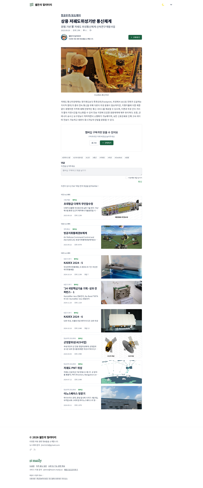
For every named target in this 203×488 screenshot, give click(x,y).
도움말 (32, 466)
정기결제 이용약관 (55, 478)
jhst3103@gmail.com (50, 445)
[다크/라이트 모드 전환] (163, 4)
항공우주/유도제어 (71, 15)
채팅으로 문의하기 (71, 469)
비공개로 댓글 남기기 (135, 178)
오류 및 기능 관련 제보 (56, 466)
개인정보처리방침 (42, 478)
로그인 (94, 142)
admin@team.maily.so (53, 469)
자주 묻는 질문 (41, 466)
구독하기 (135, 37)
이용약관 (32, 478)
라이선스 (65, 478)
